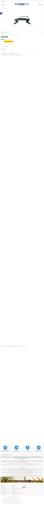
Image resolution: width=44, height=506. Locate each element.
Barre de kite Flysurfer (6, 503)
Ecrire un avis (3, 50)
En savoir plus (4, 53)
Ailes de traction (5, 498)
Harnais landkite (8, 501)
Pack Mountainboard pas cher (17, 500)
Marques (12, 53)
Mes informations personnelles (16, 492)
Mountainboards (3, 501)
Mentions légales (3, 488)
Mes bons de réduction (15, 494)
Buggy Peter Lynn (9, 500)
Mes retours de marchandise (16, 488)
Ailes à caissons (10, 498)
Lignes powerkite (12, 503)
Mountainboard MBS (4, 500)
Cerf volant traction (14, 501)
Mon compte (14, 485)
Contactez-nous (3, 487)
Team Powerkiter (3, 494)
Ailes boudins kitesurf (16, 498)
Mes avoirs (13, 490)
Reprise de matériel (4, 492)
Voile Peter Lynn (17, 503)
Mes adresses (14, 491)
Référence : (2, 33)
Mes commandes (14, 487)
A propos (2, 490)
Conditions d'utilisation (4, 491)
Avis (16, 53)
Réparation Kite (19, 501)
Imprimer (3, 44)
